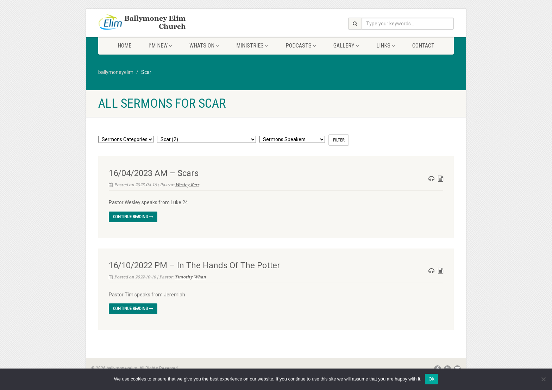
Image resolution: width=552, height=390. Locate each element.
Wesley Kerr (187, 185)
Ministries (252, 45)
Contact (423, 45)
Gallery (346, 45)
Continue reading (133, 216)
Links (385, 45)
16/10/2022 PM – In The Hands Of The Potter (194, 265)
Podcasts (301, 45)
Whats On (204, 45)
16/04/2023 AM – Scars (154, 173)
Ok (431, 379)
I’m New (160, 45)
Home (124, 45)
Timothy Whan (190, 277)
